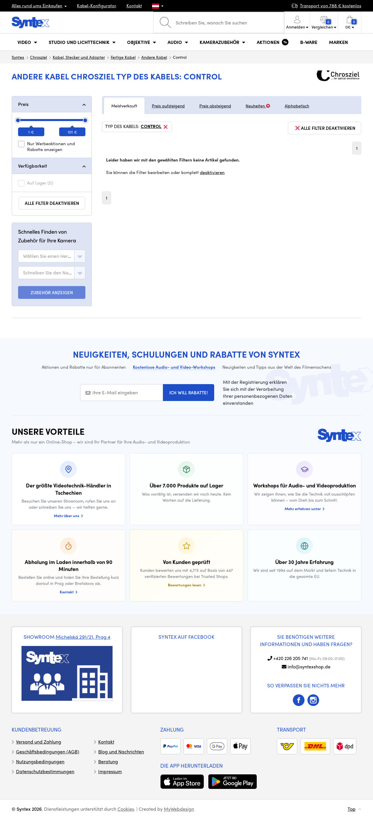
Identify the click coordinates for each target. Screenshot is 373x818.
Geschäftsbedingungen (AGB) (47, 751)
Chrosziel (38, 57)
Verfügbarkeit (32, 165)
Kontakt (134, 5)
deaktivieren (212, 172)
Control (155, 127)
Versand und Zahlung (38, 741)
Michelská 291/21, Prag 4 (83, 636)
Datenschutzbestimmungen (45, 771)
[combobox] (51, 256)
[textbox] (47, 256)
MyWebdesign (179, 808)
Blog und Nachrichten (121, 751)
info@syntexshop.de (309, 666)
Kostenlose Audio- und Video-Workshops (174, 367)
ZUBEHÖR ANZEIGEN (52, 292)
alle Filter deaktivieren (52, 203)
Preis (23, 104)
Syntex (18, 57)
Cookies (125, 808)
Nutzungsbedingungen (40, 761)
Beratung (108, 761)
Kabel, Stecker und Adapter (79, 57)
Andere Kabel (154, 57)
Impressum (110, 771)
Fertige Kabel (123, 57)
